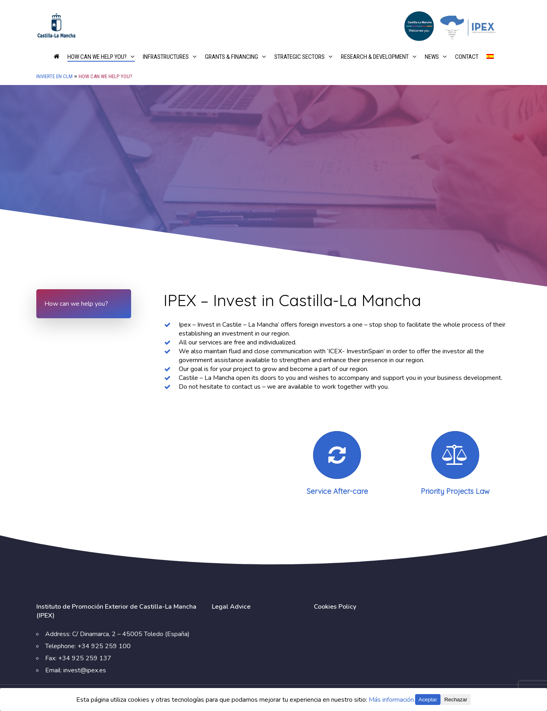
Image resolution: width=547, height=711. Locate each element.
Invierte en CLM (54, 76)
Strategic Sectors (303, 57)
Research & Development (378, 57)
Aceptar (428, 699)
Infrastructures (169, 57)
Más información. (392, 699)
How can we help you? (100, 57)
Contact (466, 57)
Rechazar (455, 699)
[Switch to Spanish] (490, 62)
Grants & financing (235, 57)
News (435, 57)
